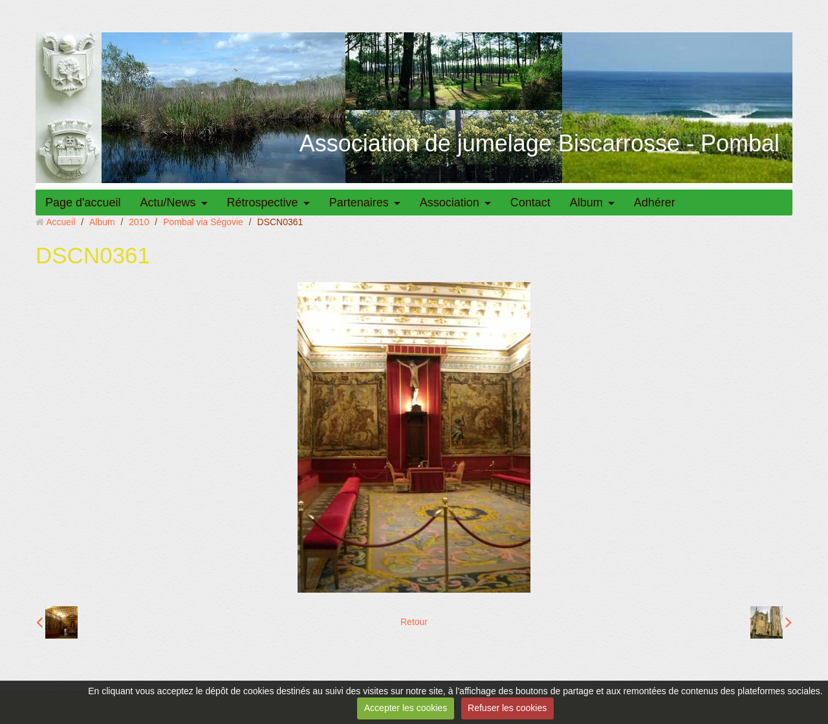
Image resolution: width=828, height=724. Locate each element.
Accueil (60, 222)
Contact (530, 202)
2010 (139, 222)
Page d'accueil (83, 202)
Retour (414, 622)
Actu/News (168, 202)
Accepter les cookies (405, 708)
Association (449, 202)
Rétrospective (262, 202)
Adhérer (654, 202)
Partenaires (359, 202)
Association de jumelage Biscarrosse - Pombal (539, 143)
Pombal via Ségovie (203, 222)
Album (586, 202)
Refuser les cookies (507, 708)
